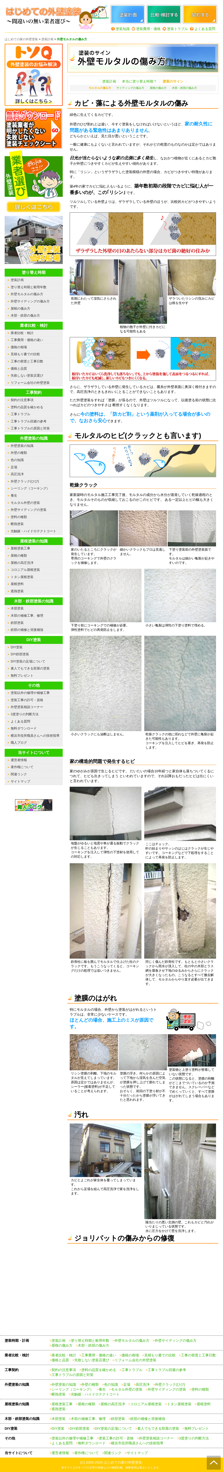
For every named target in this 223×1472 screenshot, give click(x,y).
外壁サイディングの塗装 (28, 510)
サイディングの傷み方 (130, 88)
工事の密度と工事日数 (27, 361)
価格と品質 (19, 368)
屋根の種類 (19, 555)
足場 (14, 467)
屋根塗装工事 (20, 548)
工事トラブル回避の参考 (28, 421)
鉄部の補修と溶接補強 (27, 630)
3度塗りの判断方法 (25, 714)
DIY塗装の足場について (28, 661)
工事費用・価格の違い (27, 340)
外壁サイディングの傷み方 (30, 301)
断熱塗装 (17, 524)
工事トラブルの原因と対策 (30, 428)
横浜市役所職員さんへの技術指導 (35, 735)
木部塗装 (17, 608)
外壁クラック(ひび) (25, 481)
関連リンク (19, 774)
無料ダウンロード (24, 728)
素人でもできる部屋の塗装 (30, 668)
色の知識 (17, 460)
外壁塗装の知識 (22, 446)
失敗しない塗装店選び (27, 375)
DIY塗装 (17, 647)
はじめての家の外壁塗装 (123, 1462)
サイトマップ (20, 781)
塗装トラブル (177, 29)
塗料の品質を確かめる (27, 407)
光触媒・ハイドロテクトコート (33, 531)
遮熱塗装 (17, 591)
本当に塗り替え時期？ (139, 81)
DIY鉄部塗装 (20, 654)
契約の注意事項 (22, 400)
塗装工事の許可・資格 (27, 700)
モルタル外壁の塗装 (25, 503)
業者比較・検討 (22, 333)
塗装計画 (109, 81)
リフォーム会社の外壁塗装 (30, 383)
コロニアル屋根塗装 (25, 570)
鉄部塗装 (17, 623)
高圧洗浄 (17, 474)
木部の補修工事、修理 (27, 615)
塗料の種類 (19, 517)
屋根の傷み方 (158, 88)
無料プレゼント (22, 675)
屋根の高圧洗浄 (22, 563)
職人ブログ (19, 742)
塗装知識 (123, 29)
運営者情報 (19, 760)
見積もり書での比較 (25, 354)
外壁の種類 (19, 453)
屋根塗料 (17, 584)
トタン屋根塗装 (22, 577)
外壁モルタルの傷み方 (27, 294)
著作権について (22, 767)
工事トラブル (20, 414)
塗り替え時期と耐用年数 (28, 287)
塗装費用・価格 (148, 29)
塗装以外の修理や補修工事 (30, 693)
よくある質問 (204, 29)
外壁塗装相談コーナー (27, 707)
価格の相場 (19, 347)
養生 (14, 495)
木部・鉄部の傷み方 (184, 88)
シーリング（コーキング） (30, 488)
